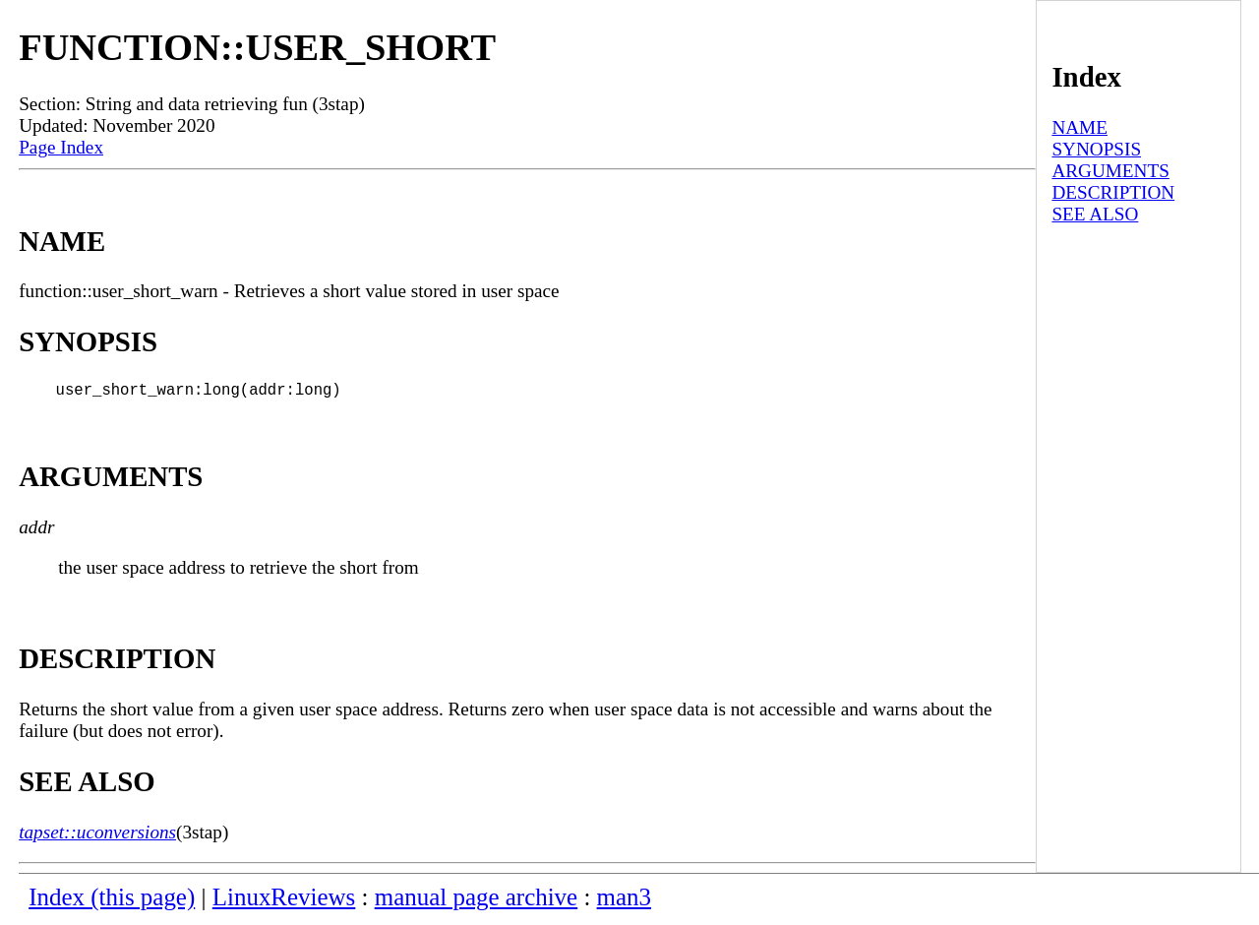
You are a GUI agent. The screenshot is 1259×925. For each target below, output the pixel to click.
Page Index (61, 147)
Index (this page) (112, 901)
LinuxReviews (284, 901)
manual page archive (476, 901)
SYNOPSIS (1096, 149)
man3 (624, 901)
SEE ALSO (1094, 214)
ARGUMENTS (1110, 170)
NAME (1079, 127)
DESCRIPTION (1112, 192)
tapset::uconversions (97, 836)
